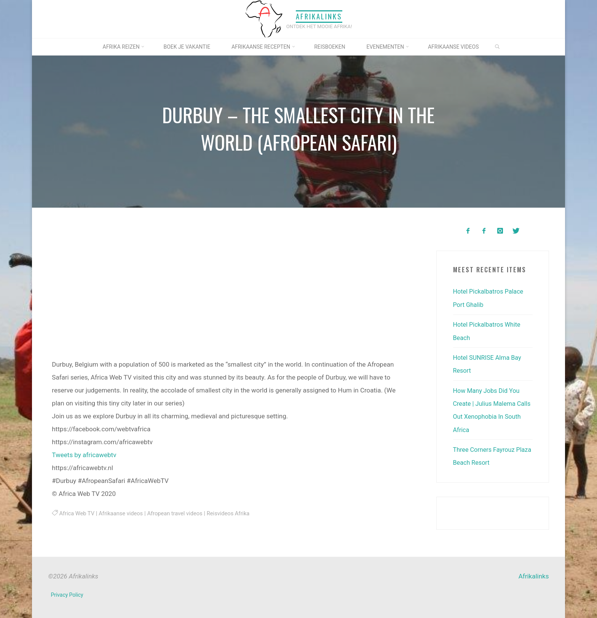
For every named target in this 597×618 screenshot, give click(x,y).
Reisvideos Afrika (235, 513)
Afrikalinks (319, 16)
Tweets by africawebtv (84, 455)
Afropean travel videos (180, 513)
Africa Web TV (77, 513)
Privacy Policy (67, 593)
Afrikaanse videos (123, 513)
